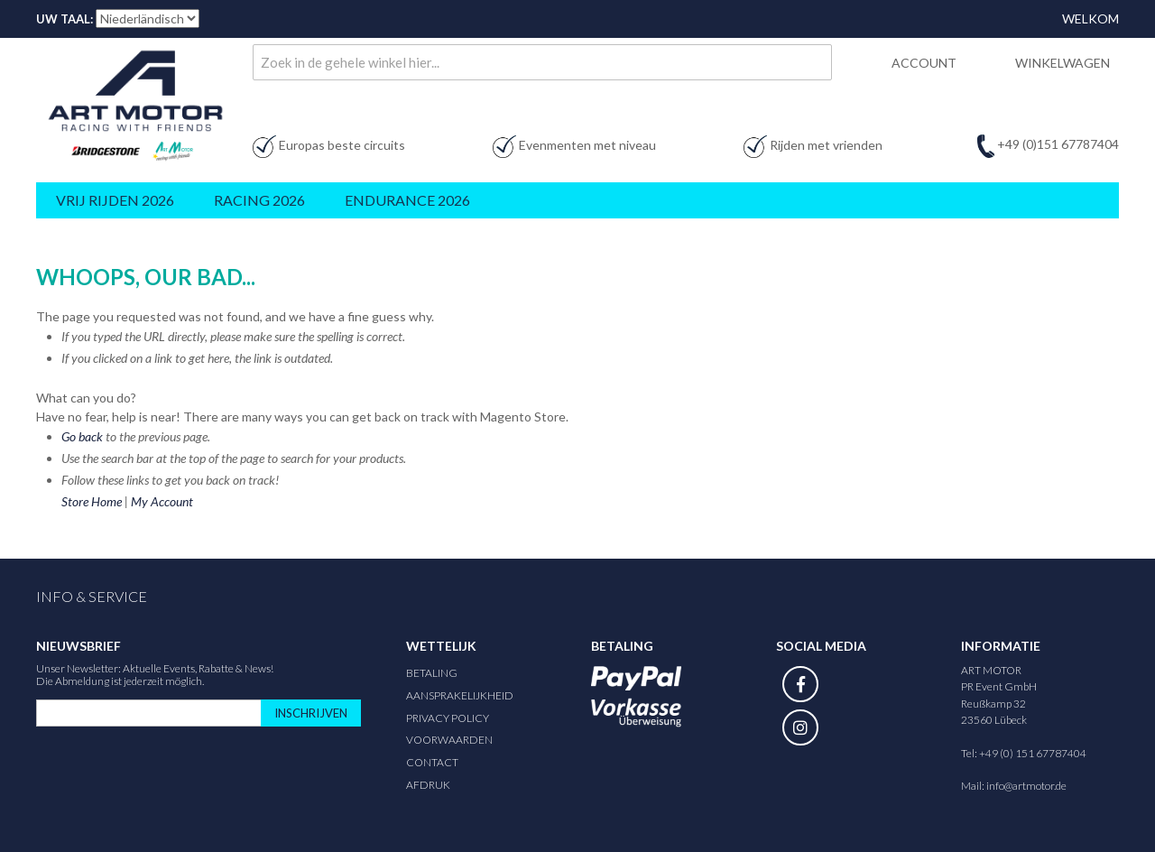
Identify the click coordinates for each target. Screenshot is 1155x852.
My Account (162, 501)
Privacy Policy (447, 718)
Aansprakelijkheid (459, 695)
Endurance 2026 (407, 199)
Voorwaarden (449, 739)
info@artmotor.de (1026, 785)
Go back (82, 436)
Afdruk (428, 785)
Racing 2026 (259, 199)
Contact (432, 762)
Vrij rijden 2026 (115, 199)
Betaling (431, 673)
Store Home (91, 501)
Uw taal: (64, 19)
